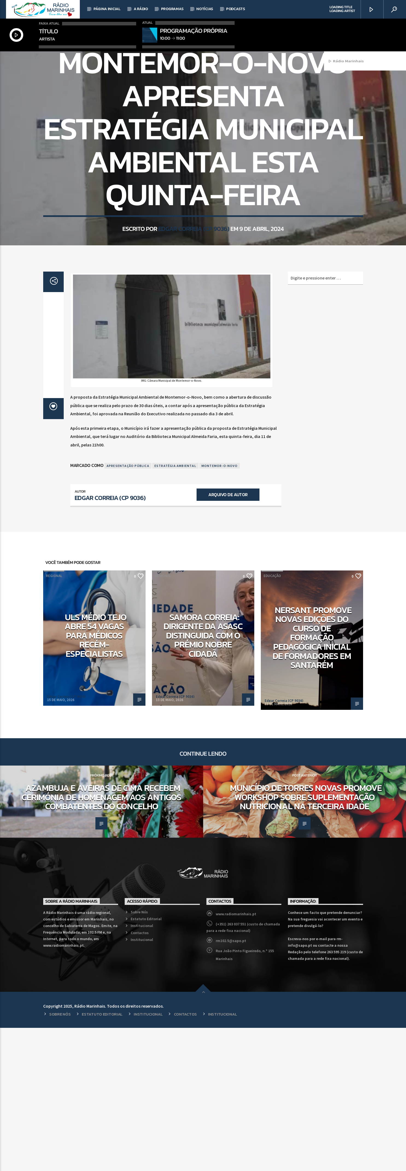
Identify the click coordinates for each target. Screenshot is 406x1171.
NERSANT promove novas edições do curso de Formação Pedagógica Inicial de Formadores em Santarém (312, 781)
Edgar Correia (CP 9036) (193, 316)
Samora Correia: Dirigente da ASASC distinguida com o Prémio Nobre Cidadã (203, 779)
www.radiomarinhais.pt (236, 1057)
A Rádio (141, 9)
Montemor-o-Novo (219, 609)
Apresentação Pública (128, 609)
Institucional (142, 1068)
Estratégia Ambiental (175, 609)
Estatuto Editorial (146, 1062)
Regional (203, 125)
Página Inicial (107, 9)
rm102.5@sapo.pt (231, 1083)
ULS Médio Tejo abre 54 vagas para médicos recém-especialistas (95, 779)
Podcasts (235, 9)
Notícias (204, 9)
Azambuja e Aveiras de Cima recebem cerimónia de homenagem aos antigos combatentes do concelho (101, 940)
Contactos (140, 1075)
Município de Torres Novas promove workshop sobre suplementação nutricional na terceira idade (306, 940)
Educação (272, 719)
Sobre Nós (139, 1055)
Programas (172, 9)
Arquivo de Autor (227, 637)
